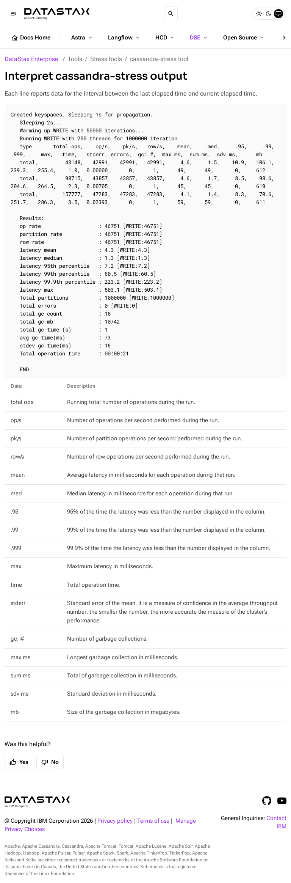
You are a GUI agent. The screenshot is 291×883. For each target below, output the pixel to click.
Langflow (124, 37)
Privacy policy (115, 821)
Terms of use (153, 821)
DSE (199, 37)
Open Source (244, 37)
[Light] (258, 13)
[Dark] (268, 13)
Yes (18, 762)
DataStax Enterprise (31, 59)
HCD (165, 37)
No (50, 762)
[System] (278, 13)
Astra (82, 37)
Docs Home (30, 38)
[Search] (171, 13)
